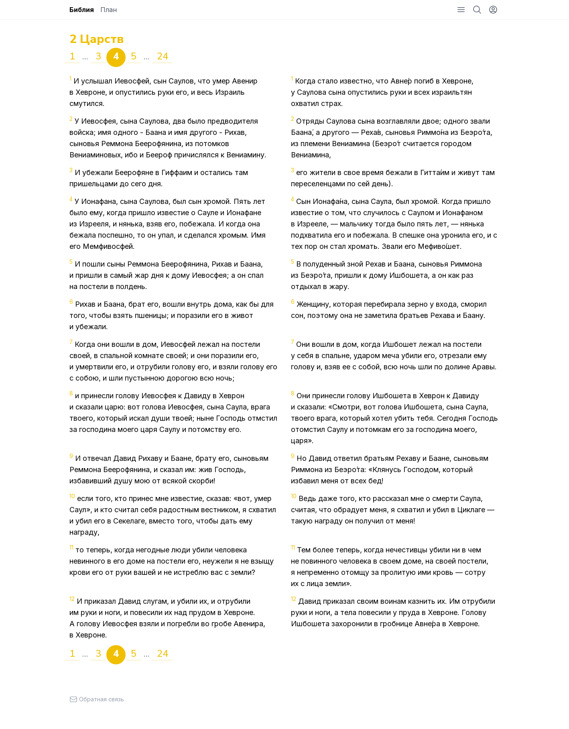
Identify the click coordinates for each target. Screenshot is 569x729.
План (108, 10)
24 (162, 56)
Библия (81, 10)
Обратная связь (96, 699)
